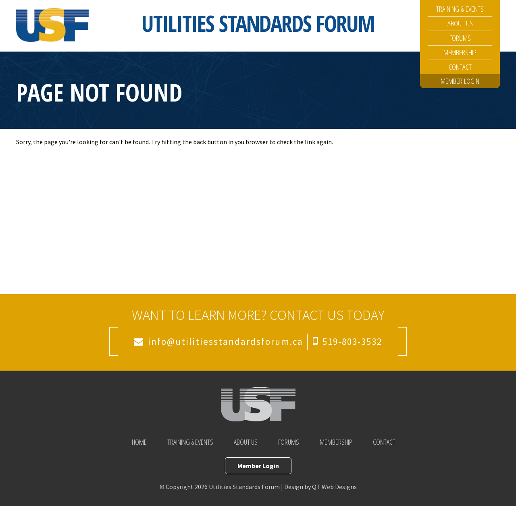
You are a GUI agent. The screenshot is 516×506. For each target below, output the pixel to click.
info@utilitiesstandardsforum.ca (225, 341)
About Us (460, 23)
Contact (460, 67)
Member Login (460, 81)
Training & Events (460, 9)
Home (139, 442)
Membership (459, 52)
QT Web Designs (334, 487)
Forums (460, 38)
